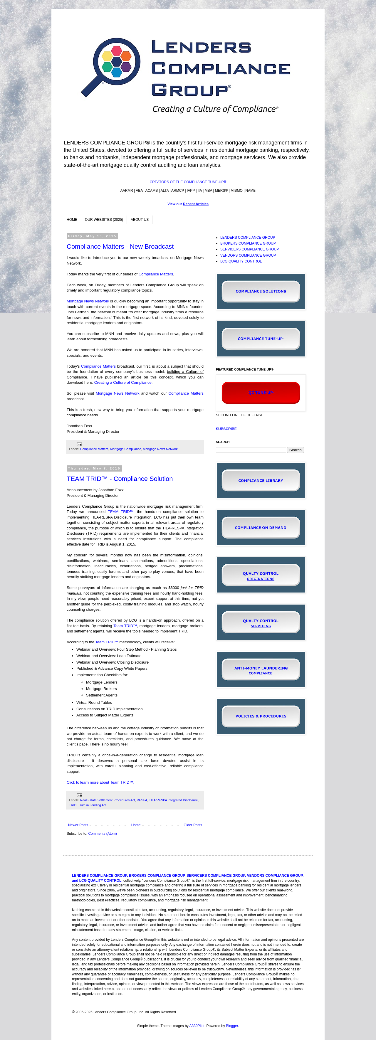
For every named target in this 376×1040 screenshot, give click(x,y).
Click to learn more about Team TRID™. (100, 782)
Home (136, 825)
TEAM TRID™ (120, 511)
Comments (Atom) (102, 834)
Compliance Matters (156, 274)
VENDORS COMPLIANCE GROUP (248, 255)
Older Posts (193, 825)
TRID (72, 805)
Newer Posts (78, 825)
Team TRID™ (125, 626)
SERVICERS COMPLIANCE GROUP (249, 249)
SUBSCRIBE (226, 429)
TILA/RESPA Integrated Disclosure (173, 800)
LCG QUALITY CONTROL (241, 261)
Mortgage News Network (88, 301)
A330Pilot (196, 1026)
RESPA (142, 800)
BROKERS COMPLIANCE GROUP (248, 243)
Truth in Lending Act (92, 805)
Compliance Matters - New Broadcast (120, 246)
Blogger (232, 1026)
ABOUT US (140, 220)
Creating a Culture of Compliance (123, 382)
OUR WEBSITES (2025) (104, 220)
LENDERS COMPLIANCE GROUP (247, 237)
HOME (72, 220)
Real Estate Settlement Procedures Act (107, 800)
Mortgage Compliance (125, 449)
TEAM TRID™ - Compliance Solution (120, 478)
